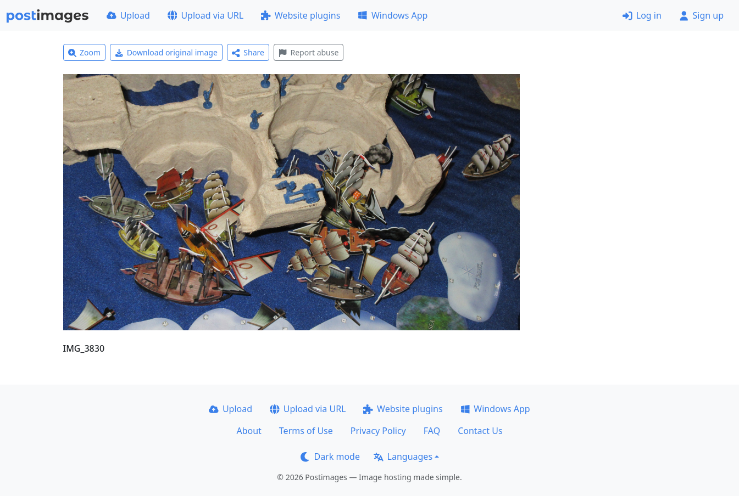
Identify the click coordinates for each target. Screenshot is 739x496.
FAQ (432, 431)
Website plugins (300, 15)
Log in (642, 15)
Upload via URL (205, 15)
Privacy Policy (378, 431)
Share (248, 52)
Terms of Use (306, 431)
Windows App (392, 15)
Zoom (84, 52)
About (248, 431)
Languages (403, 456)
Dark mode (330, 456)
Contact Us (480, 431)
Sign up (701, 15)
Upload (128, 15)
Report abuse (308, 52)
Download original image (166, 52)
